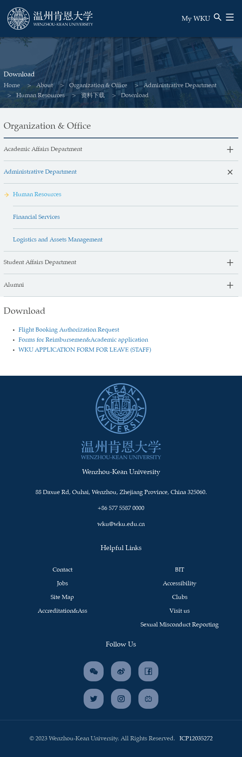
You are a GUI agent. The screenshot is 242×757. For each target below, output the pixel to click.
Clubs (180, 597)
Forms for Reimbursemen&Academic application (83, 340)
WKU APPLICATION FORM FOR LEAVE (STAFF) (85, 350)
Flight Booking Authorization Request (69, 330)
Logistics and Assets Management (57, 240)
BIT (179, 570)
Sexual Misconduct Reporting (180, 625)
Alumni (14, 285)
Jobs (62, 583)
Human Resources (35, 95)
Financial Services (36, 217)
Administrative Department (175, 85)
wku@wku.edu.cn (121, 524)
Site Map (62, 597)
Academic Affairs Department (43, 149)
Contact (63, 570)
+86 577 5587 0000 (121, 508)
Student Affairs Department (40, 262)
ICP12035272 (196, 738)
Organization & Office (93, 85)
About (39, 85)
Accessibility (179, 583)
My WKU (196, 19)
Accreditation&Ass (62, 611)
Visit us (179, 611)
